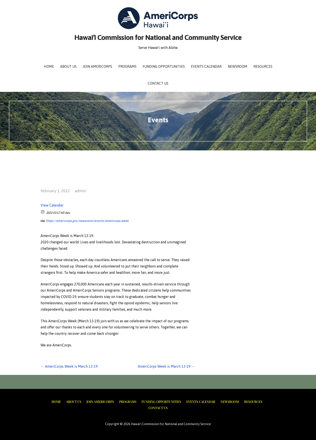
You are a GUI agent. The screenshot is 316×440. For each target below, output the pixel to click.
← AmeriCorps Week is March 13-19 (69, 366)
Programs (127, 66)
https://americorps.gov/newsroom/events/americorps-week (85, 220)
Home (49, 66)
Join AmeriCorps (97, 66)
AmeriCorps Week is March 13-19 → (166, 366)
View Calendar (52, 205)
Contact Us (158, 83)
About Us (68, 66)
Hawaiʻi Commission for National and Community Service (158, 37)
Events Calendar (206, 66)
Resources (262, 66)
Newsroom (237, 66)
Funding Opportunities (164, 66)
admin (80, 191)
